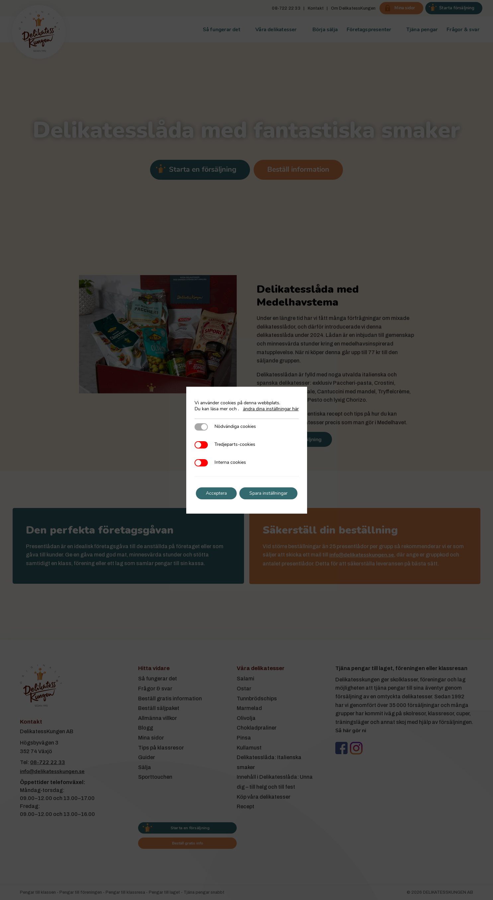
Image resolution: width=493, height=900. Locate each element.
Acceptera (215, 493)
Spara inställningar (269, 493)
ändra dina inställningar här (271, 409)
